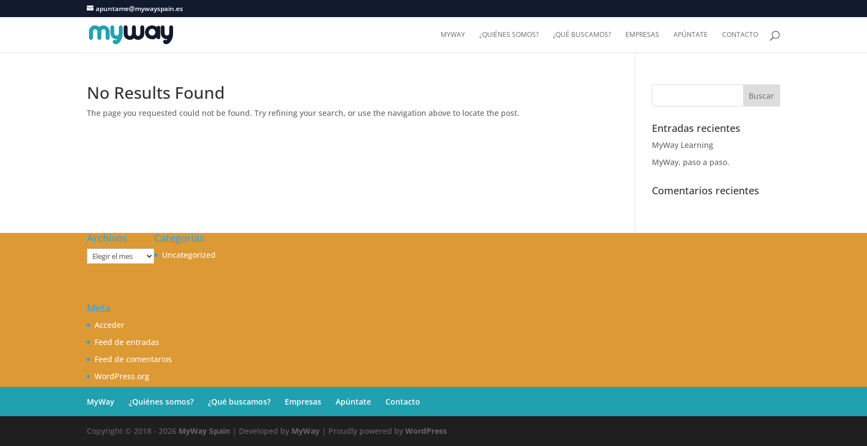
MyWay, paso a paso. (690, 162)
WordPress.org (122, 376)
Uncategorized (189, 254)
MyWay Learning (682, 145)
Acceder (109, 325)
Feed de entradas (127, 342)
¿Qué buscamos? (582, 35)
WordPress (426, 431)
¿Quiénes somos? (509, 35)
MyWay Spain (204, 431)
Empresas (642, 35)
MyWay (453, 35)
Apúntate (690, 35)
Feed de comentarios (133, 359)
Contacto (740, 35)
